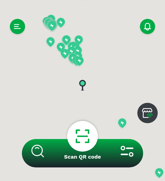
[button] (61, 23)
